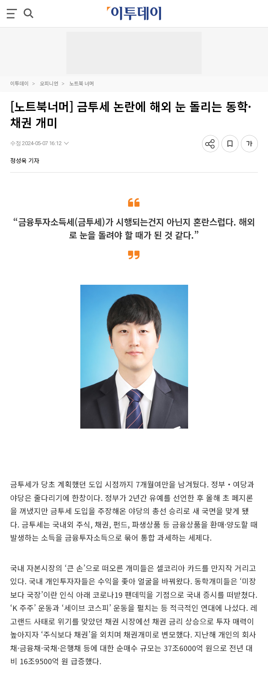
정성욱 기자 (24, 160)
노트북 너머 (81, 83)
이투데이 (19, 83)
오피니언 (49, 83)
